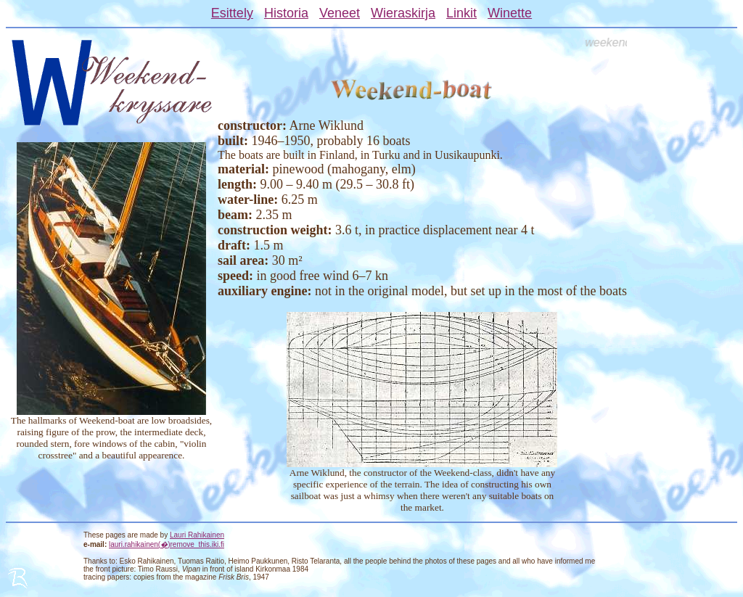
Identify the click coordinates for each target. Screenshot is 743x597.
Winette (510, 13)
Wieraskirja (403, 13)
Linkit (461, 13)
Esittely (232, 13)
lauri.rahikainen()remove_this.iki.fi (166, 544)
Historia (286, 13)
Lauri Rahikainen (197, 535)
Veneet (339, 13)
